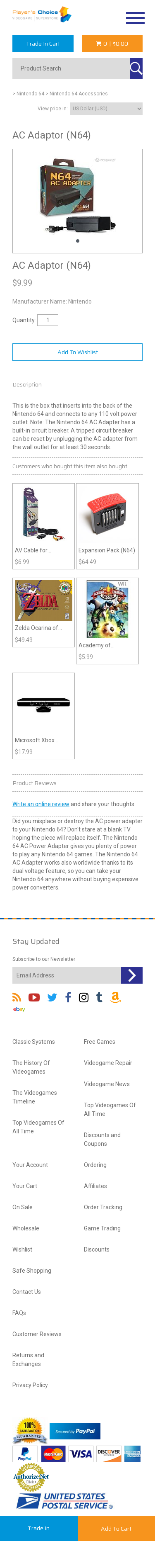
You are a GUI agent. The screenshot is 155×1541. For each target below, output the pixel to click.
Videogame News (107, 1084)
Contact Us (26, 1291)
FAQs (19, 1313)
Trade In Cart (43, 43)
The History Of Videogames (31, 1067)
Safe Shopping (31, 1270)
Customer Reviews (37, 1334)
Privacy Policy (30, 1385)
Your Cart (24, 1186)
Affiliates (95, 1186)
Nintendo (80, 301)
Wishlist (22, 1249)
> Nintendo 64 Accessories (76, 94)
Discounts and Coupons (102, 1139)
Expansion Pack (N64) (107, 550)
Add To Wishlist (77, 352)
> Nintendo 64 (28, 94)
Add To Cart (116, 1528)
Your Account (30, 1165)
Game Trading (102, 1228)
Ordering (95, 1165)
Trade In (39, 1528)
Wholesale (25, 1228)
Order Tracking (103, 1207)
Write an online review (40, 804)
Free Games (99, 1041)
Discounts (97, 1249)
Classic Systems (33, 1041)
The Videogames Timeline (34, 1097)
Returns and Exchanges (28, 1359)
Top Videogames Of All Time (38, 1127)
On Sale (22, 1207)
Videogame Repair (108, 1063)
